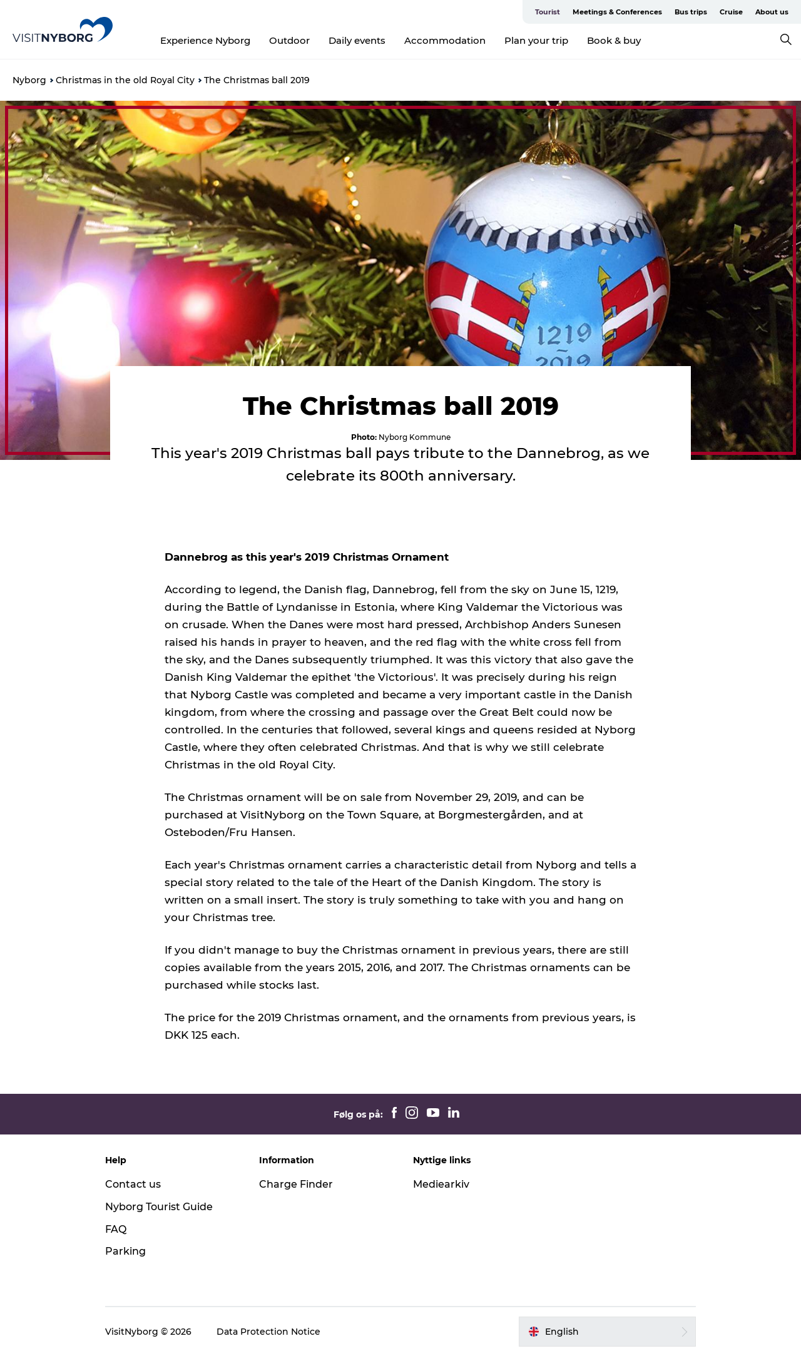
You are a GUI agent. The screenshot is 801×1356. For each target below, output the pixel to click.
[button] (607, 1332)
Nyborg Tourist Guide (159, 1207)
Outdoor (289, 40)
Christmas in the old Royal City (125, 80)
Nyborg (29, 80)
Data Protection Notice (268, 1331)
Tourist (547, 12)
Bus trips (691, 12)
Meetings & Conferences (617, 12)
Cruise (731, 12)
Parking (125, 1251)
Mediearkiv (441, 1184)
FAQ (115, 1229)
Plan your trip (536, 40)
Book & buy (614, 40)
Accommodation (445, 40)
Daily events (357, 40)
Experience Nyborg (205, 40)
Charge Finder (296, 1184)
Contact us (133, 1184)
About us (771, 12)
